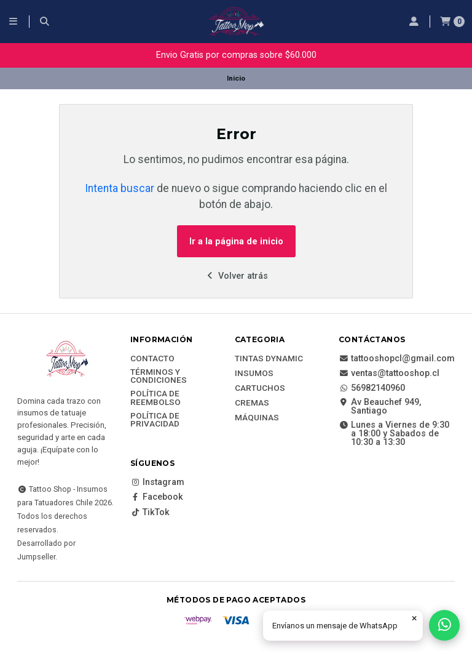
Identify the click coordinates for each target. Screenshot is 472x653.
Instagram (157, 482)
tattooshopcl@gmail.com (397, 359)
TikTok (150, 512)
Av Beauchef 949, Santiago (380, 407)
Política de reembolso (155, 398)
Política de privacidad (154, 420)
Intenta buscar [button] (119, 188)
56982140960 (372, 388)
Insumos (254, 373)
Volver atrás (236, 276)
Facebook (156, 497)
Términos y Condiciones (158, 376)
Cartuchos (260, 388)
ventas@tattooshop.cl (389, 373)
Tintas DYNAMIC (269, 359)
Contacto (152, 359)
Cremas (252, 403)
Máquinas (257, 418)
